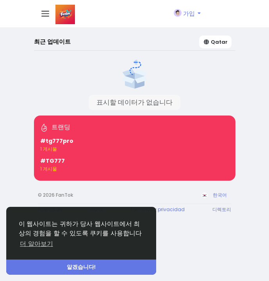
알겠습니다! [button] (81, 267)
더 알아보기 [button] (36, 243)
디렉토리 (221, 209)
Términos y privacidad (157, 209)
